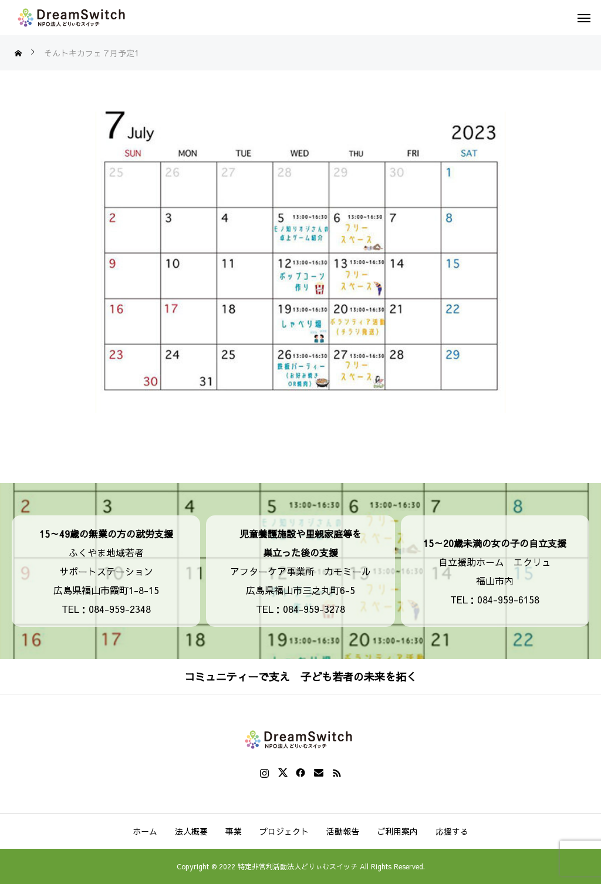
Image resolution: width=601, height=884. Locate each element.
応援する (451, 831)
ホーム (145, 831)
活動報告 (342, 831)
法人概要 (191, 831)
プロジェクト (284, 831)
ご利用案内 (397, 831)
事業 (233, 831)
